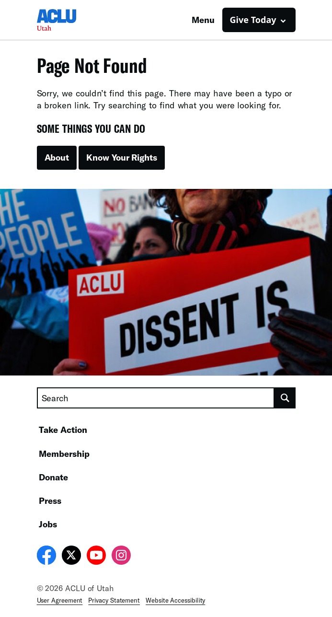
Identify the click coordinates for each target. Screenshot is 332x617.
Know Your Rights (121, 157)
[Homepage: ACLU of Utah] (70, 20)
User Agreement (60, 600)
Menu (203, 19)
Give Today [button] (253, 19)
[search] (285, 397)
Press (50, 500)
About (57, 157)
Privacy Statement (114, 600)
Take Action (63, 429)
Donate (53, 477)
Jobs (48, 524)
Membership (64, 453)
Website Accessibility (175, 600)
